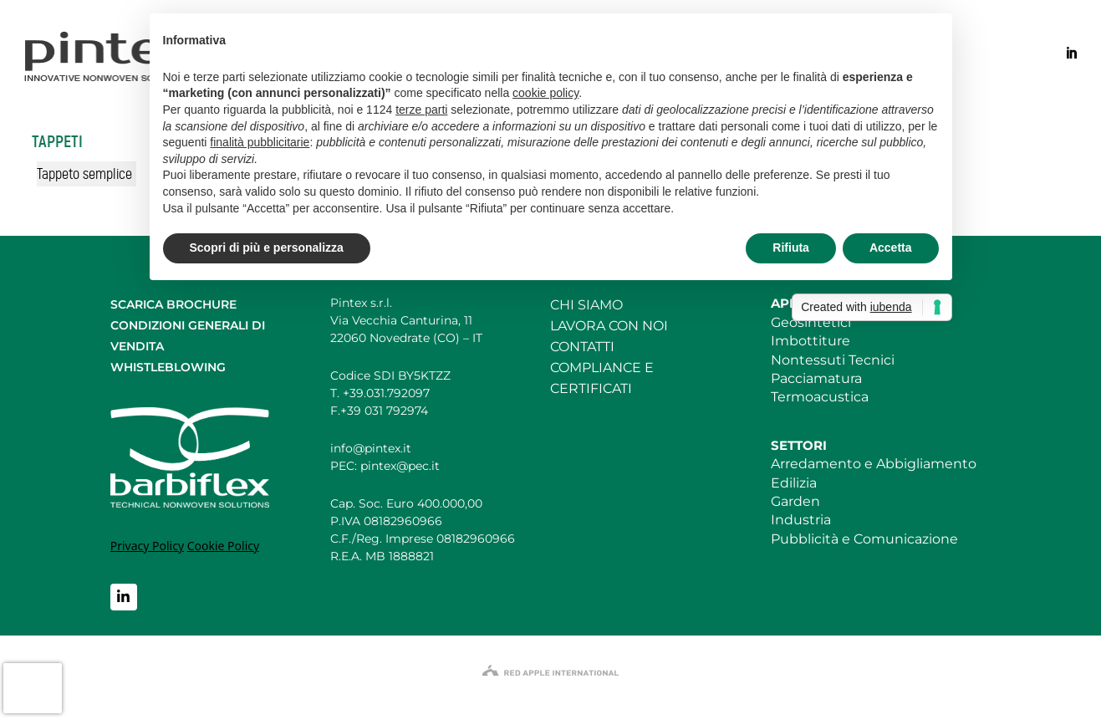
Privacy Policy (147, 546)
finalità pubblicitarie (259, 142)
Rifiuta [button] (790, 247)
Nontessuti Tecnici (833, 360)
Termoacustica (820, 397)
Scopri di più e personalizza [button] (267, 247)
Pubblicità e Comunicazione (864, 539)
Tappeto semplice (84, 174)
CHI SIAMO (586, 305)
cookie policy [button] (545, 93)
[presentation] (32, 688)
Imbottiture (810, 341)
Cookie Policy (223, 546)
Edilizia (794, 483)
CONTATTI (582, 347)
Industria (801, 520)
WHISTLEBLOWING (168, 367)
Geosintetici (811, 322)
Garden (795, 501)
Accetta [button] (890, 247)
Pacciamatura (816, 378)
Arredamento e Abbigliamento (873, 464)
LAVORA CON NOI (609, 326)
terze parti (421, 109)
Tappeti (57, 141)
